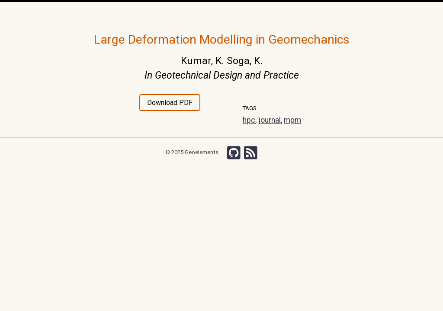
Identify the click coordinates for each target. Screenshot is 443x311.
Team (174, 13)
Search (336, 13)
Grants (262, 13)
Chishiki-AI (308, 13)
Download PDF (170, 102)
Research (149, 13)
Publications (203, 13)
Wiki (282, 13)
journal (269, 120)
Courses (236, 13)
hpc (249, 120)
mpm (292, 120)
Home (115, 14)
